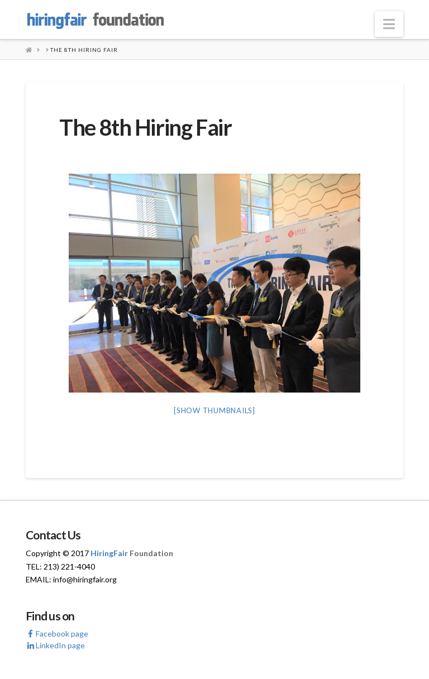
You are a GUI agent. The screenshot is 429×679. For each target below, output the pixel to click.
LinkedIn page (55, 645)
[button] (389, 24)
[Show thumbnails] (214, 410)
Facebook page (57, 633)
